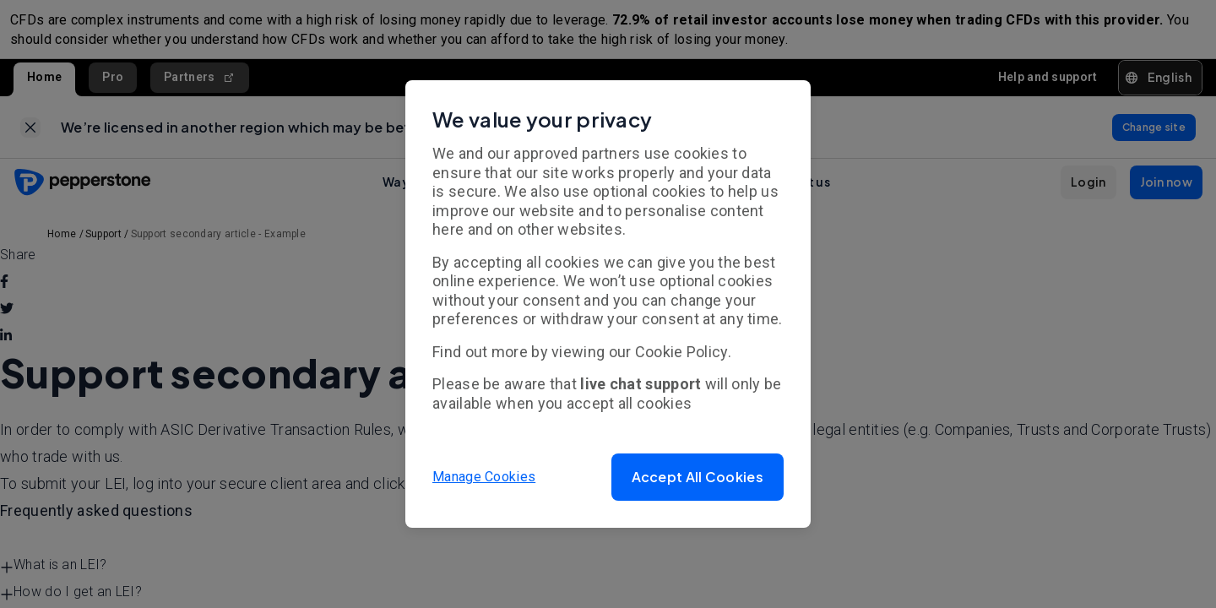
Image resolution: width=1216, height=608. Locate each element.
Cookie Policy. (683, 352)
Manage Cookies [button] (483, 477)
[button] (697, 477)
